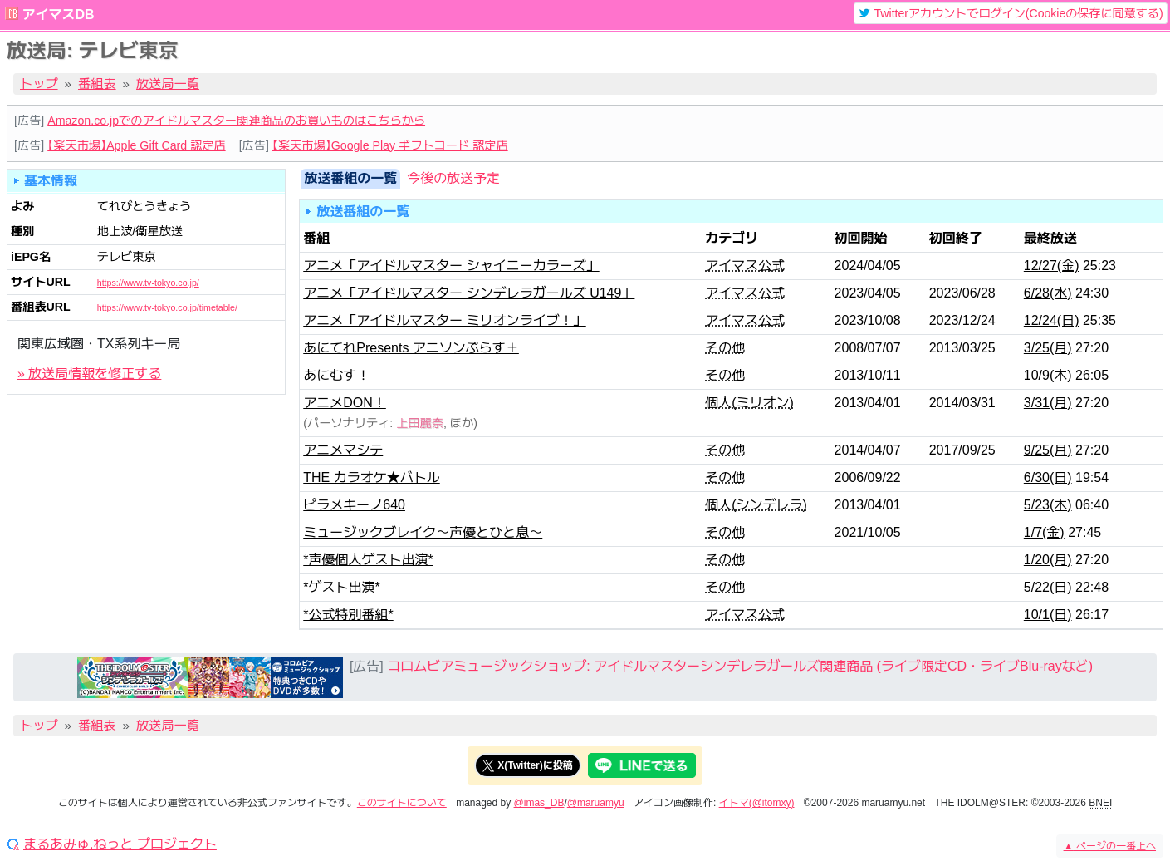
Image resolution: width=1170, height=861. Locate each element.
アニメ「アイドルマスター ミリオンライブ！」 (444, 320)
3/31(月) (1048, 403)
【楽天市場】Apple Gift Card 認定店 (136, 145)
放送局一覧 (167, 83)
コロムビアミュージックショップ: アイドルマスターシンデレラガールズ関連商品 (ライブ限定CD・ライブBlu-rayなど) (740, 666)
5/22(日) (1048, 587)
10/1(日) (1048, 615)
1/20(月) (1048, 560)
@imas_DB (539, 803)
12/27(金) (1051, 265)
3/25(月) (1048, 348)
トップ (39, 83)
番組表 (97, 83)
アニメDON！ (344, 403)
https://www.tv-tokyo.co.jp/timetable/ (167, 307)
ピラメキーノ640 (354, 505)
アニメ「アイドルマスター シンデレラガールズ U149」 (468, 293)
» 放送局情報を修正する (89, 374)
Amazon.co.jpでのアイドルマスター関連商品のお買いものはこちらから (236, 120)
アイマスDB (58, 14)
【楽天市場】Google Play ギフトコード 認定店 (390, 145)
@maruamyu (595, 803)
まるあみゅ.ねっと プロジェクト (120, 844)
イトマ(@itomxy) (757, 803)
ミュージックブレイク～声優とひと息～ (422, 532)
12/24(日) (1051, 320)
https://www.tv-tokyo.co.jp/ (148, 283)
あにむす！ (336, 375)
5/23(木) (1048, 505)
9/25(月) (1048, 450)
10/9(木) (1048, 375)
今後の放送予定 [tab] (453, 178)
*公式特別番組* (348, 615)
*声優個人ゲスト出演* (368, 560)
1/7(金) (1044, 532)
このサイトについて (402, 803)
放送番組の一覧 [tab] (350, 178)
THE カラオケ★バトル (371, 477)
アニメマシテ (343, 450)
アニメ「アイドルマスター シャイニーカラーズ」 (451, 265)
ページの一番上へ (1110, 846)
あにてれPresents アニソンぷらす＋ (411, 348)
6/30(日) (1048, 477)
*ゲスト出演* (341, 587)
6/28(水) (1048, 293)
